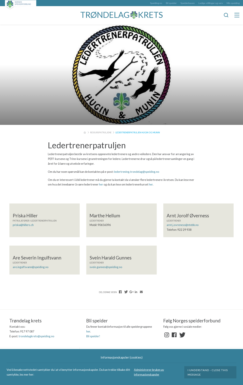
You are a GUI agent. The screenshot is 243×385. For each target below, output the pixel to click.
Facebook (174, 334)
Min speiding (233, 3)
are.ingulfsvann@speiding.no (31, 267)
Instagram (166, 334)
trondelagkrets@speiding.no (36, 336)
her (101, 184)
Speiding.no (156, 3)
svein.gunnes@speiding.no (106, 267)
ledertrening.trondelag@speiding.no (136, 171)
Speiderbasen (187, 3)
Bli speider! (93, 336)
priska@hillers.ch (23, 225)
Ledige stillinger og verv (210, 3)
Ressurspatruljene (101, 132)
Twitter (181, 334)
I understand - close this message (208, 372)
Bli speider (171, 3)
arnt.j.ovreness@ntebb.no (183, 225)
